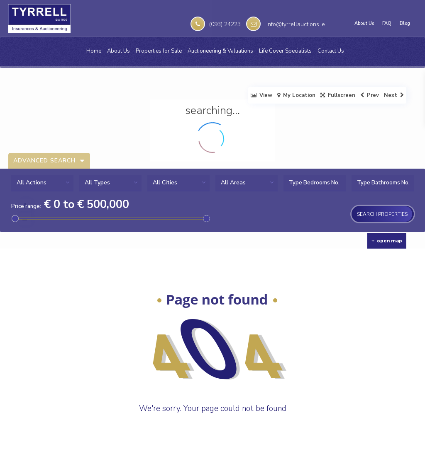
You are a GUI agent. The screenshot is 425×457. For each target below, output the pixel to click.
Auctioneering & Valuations (220, 51)
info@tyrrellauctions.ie (295, 24)
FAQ (386, 23)
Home (93, 51)
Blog (405, 23)
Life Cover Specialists (285, 51)
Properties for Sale (159, 51)
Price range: (26, 206)
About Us (364, 23)
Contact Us (331, 51)
